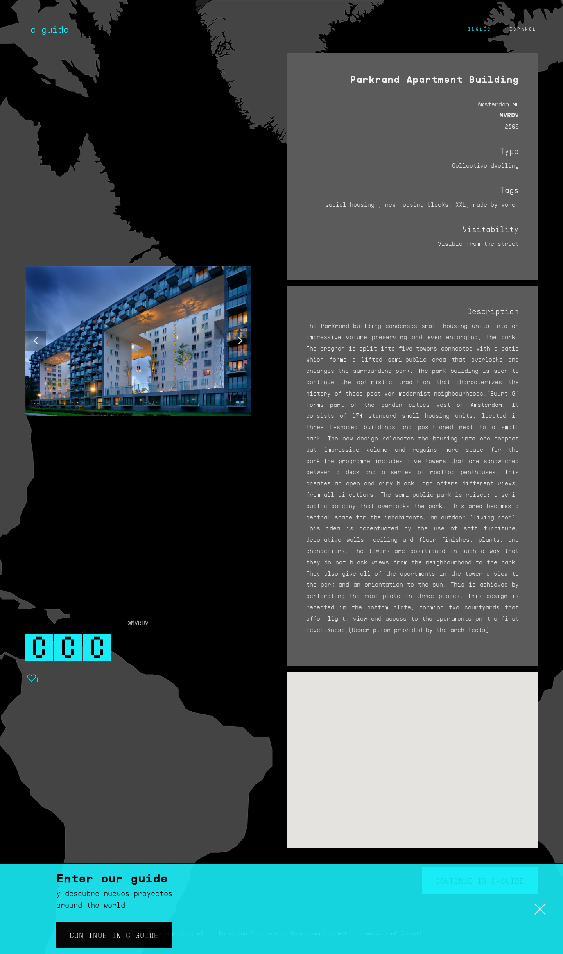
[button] (35, 341)
